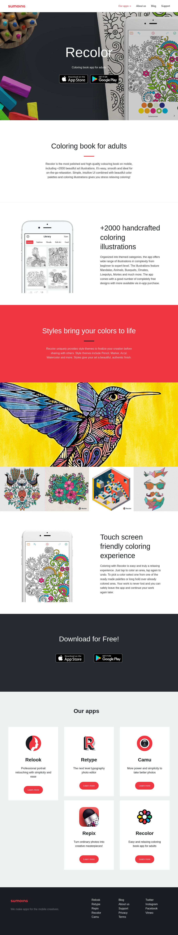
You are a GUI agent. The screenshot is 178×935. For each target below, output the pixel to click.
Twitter (149, 899)
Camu (95, 916)
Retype (96, 904)
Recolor (96, 912)
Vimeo (149, 912)
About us (141, 6)
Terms (122, 916)
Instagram (151, 904)
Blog (153, 6)
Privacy (123, 912)
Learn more (33, 790)
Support (165, 6)
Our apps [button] (124, 6)
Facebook (151, 908)
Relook (96, 899)
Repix (95, 908)
